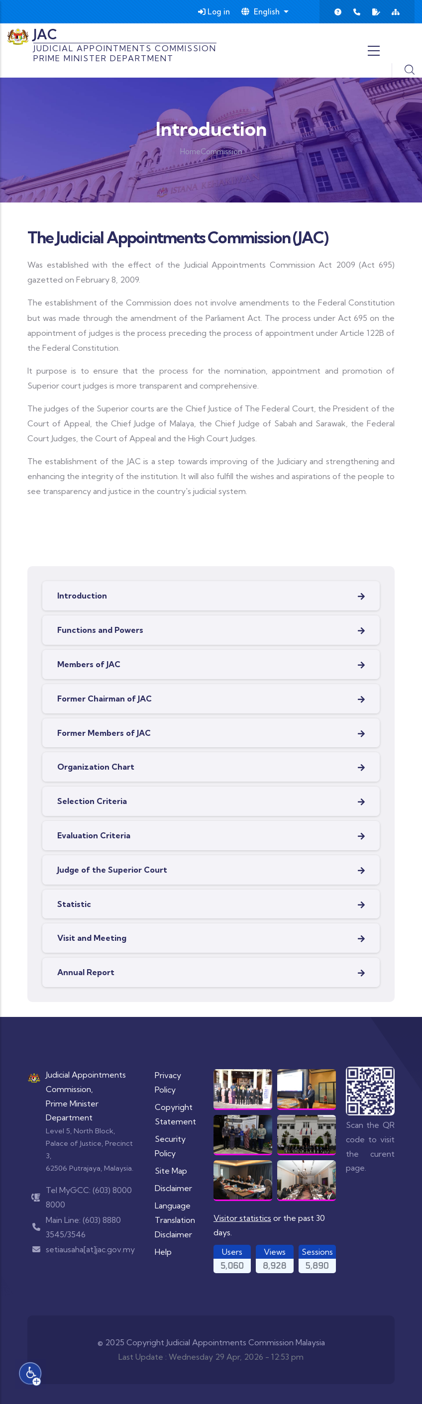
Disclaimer (173, 1188)
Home (190, 151)
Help (163, 1252)
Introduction (82, 596)
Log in (214, 11)
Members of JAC (88, 664)
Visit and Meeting (91, 938)
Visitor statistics (242, 1218)
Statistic (74, 904)
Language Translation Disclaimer (175, 1220)
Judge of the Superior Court (112, 870)
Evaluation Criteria (93, 835)
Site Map (171, 1171)
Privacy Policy (168, 1082)
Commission (221, 151)
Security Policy (170, 1146)
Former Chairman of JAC (104, 698)
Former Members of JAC (104, 733)
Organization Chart (95, 767)
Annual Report (85, 972)
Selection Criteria (92, 801)
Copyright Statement (175, 1114)
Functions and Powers (100, 630)
